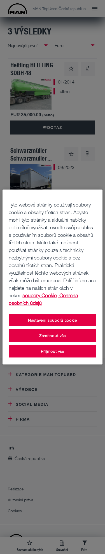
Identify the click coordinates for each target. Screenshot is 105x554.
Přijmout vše (52, 351)
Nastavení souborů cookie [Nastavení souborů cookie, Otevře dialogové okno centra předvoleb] (52, 319)
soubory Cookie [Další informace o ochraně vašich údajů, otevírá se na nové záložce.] (39, 295)
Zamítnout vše (52, 335)
